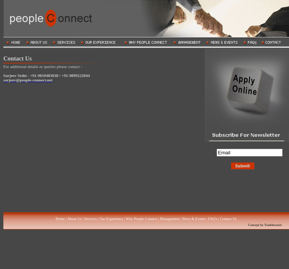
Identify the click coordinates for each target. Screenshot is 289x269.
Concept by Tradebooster (265, 225)
